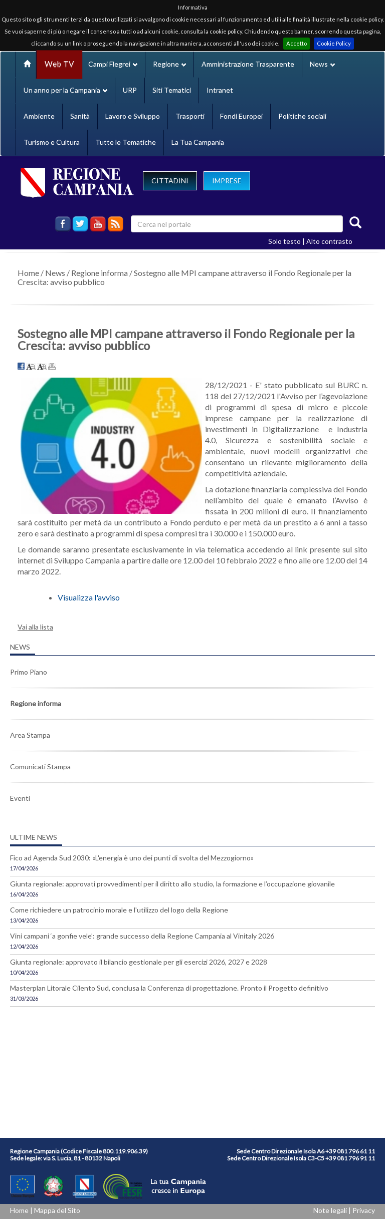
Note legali (330, 1210)
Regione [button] (169, 64)
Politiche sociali (302, 116)
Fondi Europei (241, 116)
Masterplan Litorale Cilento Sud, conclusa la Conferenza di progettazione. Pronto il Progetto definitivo (169, 988)
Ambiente (39, 116)
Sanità (80, 116)
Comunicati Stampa (40, 766)
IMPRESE (227, 180)
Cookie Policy (334, 43)
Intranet (220, 90)
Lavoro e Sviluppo (132, 116)
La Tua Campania (197, 142)
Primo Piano (28, 672)
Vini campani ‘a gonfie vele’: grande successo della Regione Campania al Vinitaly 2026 (142, 936)
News (55, 272)
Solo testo (284, 241)
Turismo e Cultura (52, 142)
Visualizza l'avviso (89, 597)
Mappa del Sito (57, 1210)
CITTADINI (169, 180)
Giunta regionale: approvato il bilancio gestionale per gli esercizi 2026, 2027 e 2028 (138, 962)
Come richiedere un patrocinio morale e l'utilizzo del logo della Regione (119, 909)
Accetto (296, 43)
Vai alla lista (35, 627)
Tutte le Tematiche (125, 142)
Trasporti (190, 116)
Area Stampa (30, 735)
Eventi (20, 798)
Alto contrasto (329, 241)
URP (130, 90)
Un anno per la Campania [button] (65, 90)
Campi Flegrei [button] (112, 64)
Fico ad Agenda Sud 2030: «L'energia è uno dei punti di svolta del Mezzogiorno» (132, 857)
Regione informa (99, 272)
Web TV (59, 64)
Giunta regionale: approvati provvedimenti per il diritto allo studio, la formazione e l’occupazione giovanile (172, 883)
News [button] (322, 64)
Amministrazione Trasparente (248, 64)
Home (28, 272)
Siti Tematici (171, 90)
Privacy (363, 1210)
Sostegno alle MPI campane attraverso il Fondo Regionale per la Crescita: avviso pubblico (184, 277)
